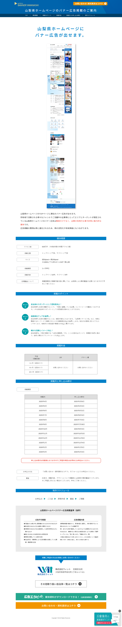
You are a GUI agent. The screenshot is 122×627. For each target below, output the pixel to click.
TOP (26, 15)
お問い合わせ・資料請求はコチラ (59, 611)
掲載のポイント (47, 15)
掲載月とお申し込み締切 (73, 15)
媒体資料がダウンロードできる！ (69, 602)
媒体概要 (35, 15)
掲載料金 (58, 15)
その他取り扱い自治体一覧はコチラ (58, 589)
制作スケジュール (90, 15)
